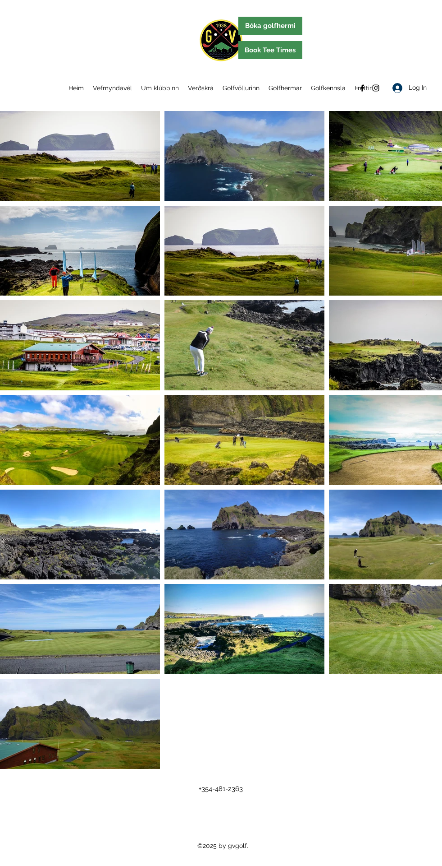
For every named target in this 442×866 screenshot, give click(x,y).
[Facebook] (362, 88)
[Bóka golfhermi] (270, 26)
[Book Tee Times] (270, 50)
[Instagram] (375, 88)
